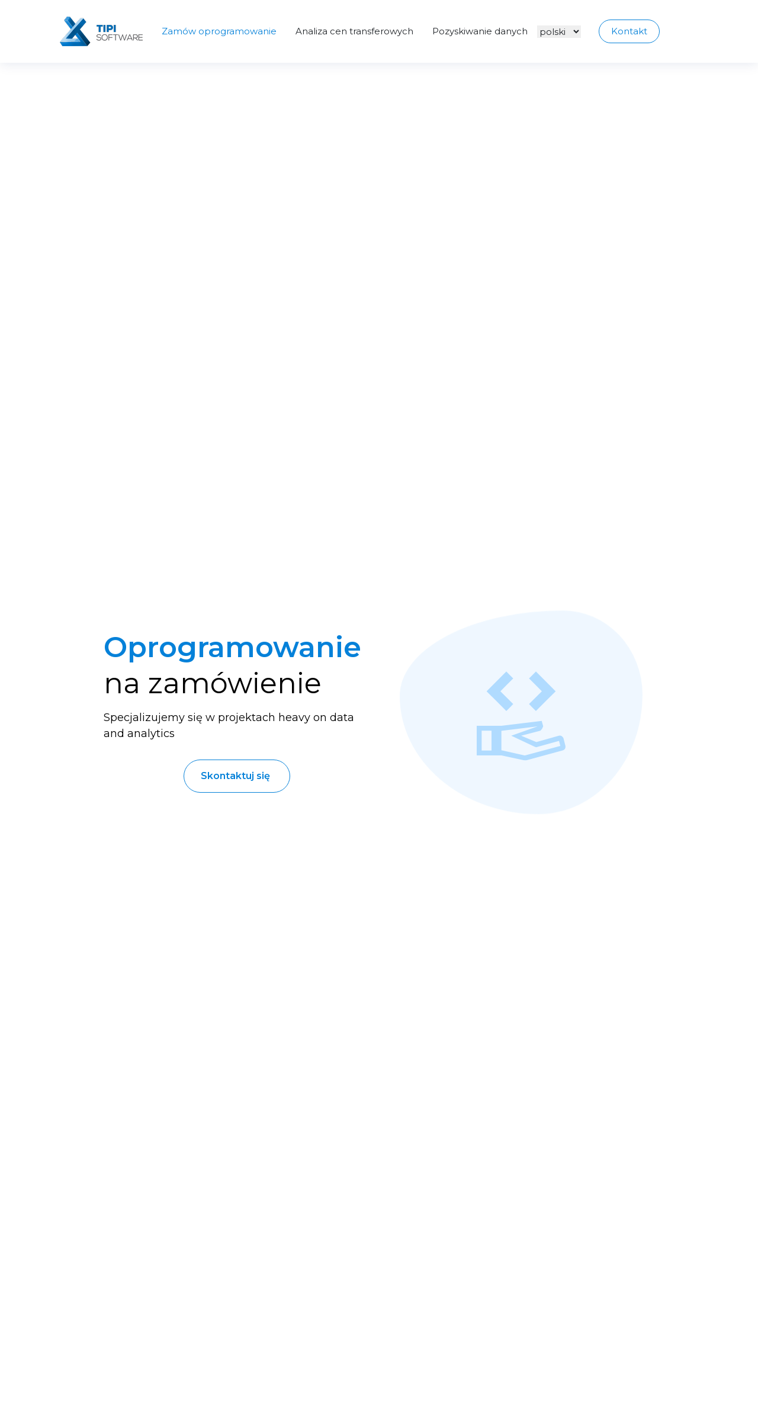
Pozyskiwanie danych (480, 31)
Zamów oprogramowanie (219, 31)
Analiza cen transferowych (354, 31)
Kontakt (629, 31)
